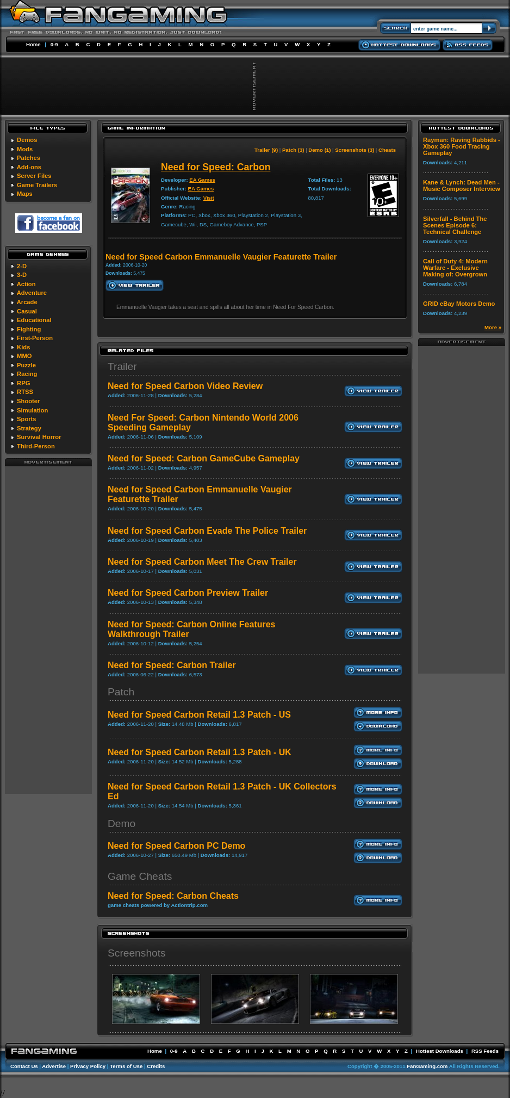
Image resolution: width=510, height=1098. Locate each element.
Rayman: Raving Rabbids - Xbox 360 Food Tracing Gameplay (461, 146)
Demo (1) (319, 150)
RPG (23, 383)
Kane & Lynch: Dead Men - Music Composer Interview (461, 185)
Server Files (34, 175)
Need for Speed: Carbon (215, 167)
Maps (25, 193)
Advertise (54, 1066)
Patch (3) (293, 150)
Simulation (32, 410)
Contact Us (24, 1066)
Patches (28, 158)
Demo (121, 823)
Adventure (32, 292)
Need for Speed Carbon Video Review (185, 386)
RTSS (25, 391)
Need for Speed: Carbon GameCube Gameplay (204, 458)
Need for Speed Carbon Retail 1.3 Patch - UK (199, 752)
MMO (24, 356)
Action (26, 284)
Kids (23, 347)
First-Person (35, 338)
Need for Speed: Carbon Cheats (173, 895)
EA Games (202, 180)
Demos (27, 140)
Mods (25, 149)
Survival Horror (39, 437)
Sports (26, 419)
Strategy (29, 428)
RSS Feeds (485, 1051)
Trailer (122, 366)
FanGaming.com (427, 1066)
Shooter (28, 401)
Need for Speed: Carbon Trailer (172, 665)
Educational (34, 320)
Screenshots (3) (354, 150)
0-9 (54, 44)
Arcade (27, 302)
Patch (121, 692)
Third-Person (36, 446)
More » (492, 327)
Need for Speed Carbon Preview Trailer (188, 592)
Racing (27, 374)
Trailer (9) (266, 150)
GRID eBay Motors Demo (459, 303)
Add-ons (29, 167)
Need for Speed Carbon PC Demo (176, 845)
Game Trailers (37, 185)
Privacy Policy (87, 1066)
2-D (22, 266)
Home (33, 44)
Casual (27, 311)
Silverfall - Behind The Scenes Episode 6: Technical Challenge (455, 225)
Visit (208, 198)
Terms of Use (126, 1066)
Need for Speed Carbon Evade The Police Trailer (207, 530)
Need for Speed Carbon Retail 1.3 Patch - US (199, 714)
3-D (22, 275)
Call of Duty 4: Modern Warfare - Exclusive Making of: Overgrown (455, 267)
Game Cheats (140, 876)
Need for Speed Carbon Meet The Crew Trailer (202, 561)
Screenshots (137, 953)
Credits (156, 1066)
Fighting (29, 329)
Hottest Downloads (439, 1051)
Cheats (387, 150)
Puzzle (26, 365)
